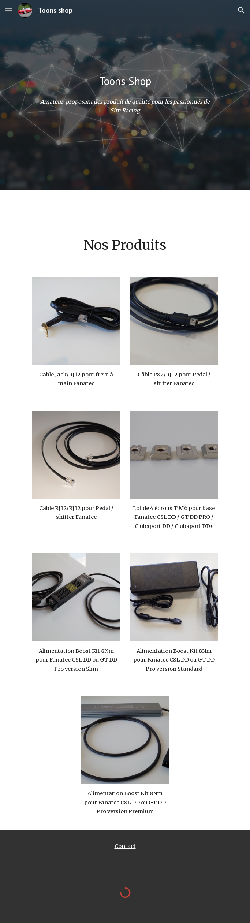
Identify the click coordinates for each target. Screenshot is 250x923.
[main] (125, 81)
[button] (9, 10)
